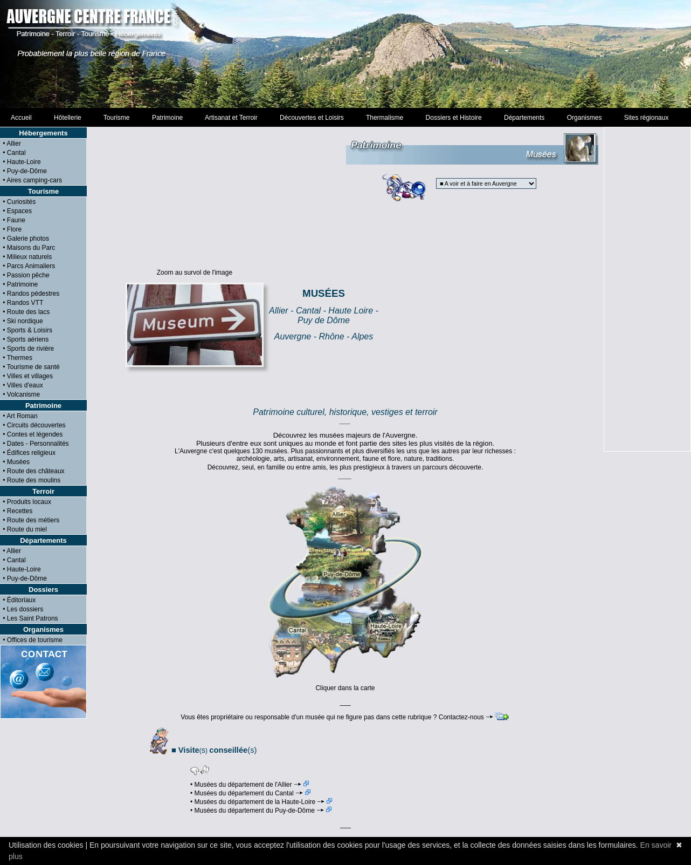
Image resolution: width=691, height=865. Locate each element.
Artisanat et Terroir (231, 117)
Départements (524, 117)
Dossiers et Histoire (453, 117)
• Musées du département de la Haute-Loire (261, 802)
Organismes (584, 117)
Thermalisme (384, 117)
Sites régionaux (646, 117)
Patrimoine (167, 117)
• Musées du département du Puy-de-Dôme (260, 810)
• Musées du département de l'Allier (249, 784)
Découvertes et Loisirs (312, 117)
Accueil (21, 117)
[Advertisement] (345, 54)
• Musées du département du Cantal (250, 793)
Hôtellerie (67, 117)
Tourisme (116, 117)
